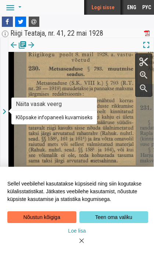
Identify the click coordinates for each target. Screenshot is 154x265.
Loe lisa (77, 231)
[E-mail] (34, 22)
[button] (12, 7)
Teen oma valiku (113, 217)
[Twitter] (20, 22)
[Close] (77, 245)
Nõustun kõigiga (42, 217)
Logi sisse (103, 7)
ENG (131, 7)
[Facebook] (7, 22)
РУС (146, 7)
